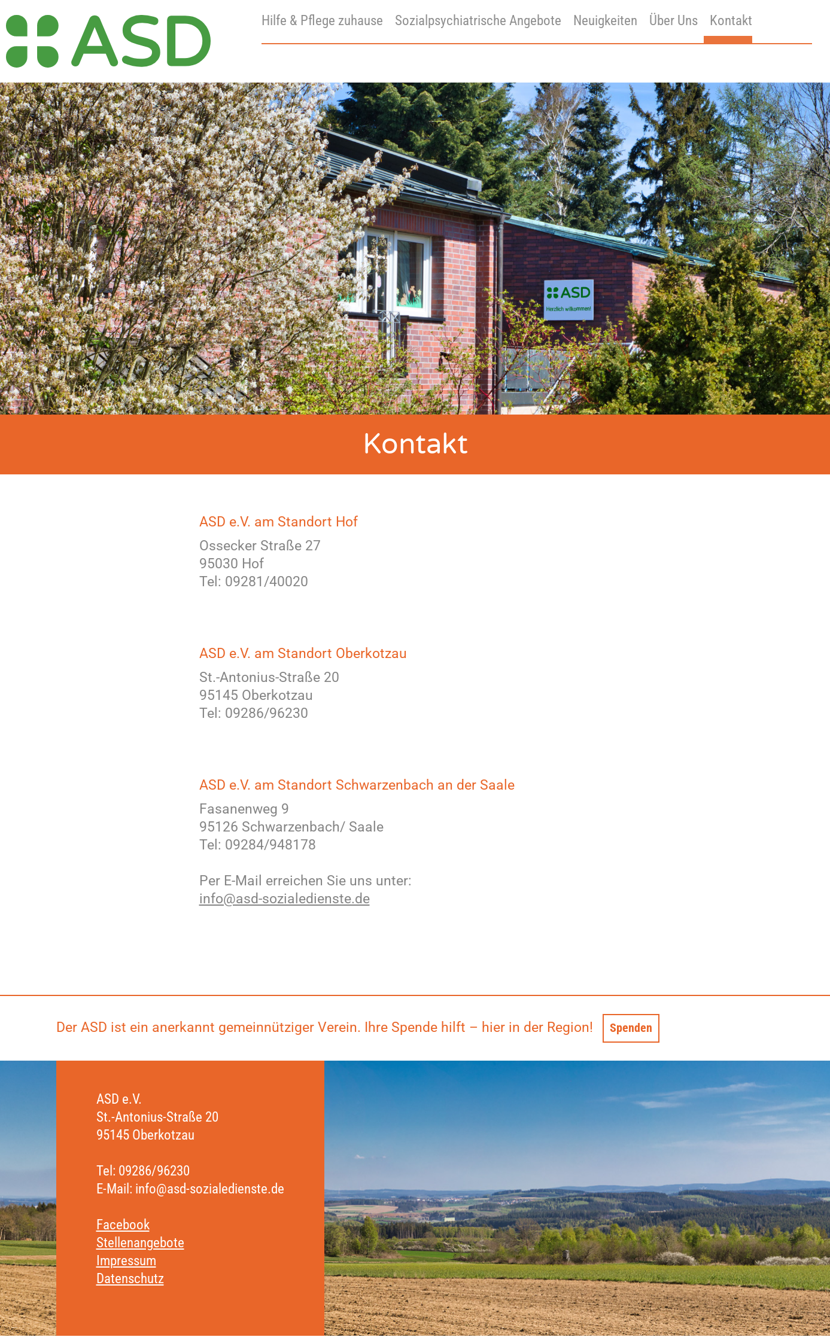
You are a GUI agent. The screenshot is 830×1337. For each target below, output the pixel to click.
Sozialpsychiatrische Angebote (478, 21)
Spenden (633, 1028)
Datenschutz (130, 1280)
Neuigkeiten (605, 21)
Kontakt (731, 21)
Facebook (123, 1226)
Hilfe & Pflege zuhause (322, 21)
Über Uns (673, 21)
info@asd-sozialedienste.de (284, 899)
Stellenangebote (140, 1244)
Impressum (126, 1262)
